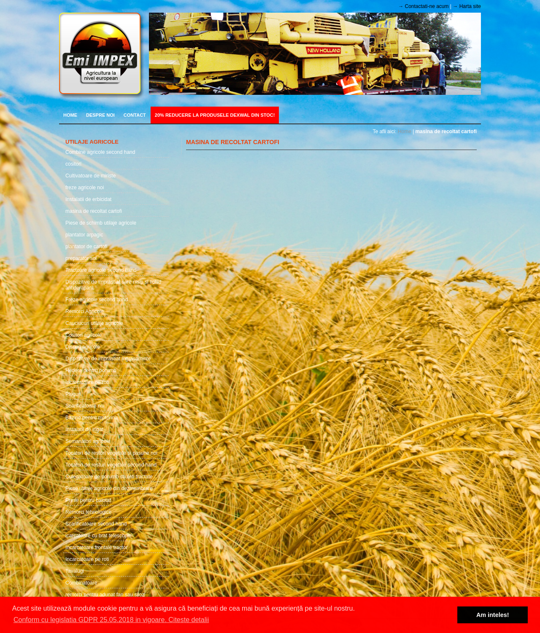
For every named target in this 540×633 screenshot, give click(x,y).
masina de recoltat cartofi (93, 211)
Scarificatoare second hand (96, 524)
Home (70, 115)
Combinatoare (81, 583)
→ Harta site (467, 6)
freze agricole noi (84, 187)
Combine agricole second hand (100, 152)
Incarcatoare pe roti (87, 559)
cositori (73, 164)
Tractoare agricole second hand (100, 270)
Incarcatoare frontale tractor (96, 547)
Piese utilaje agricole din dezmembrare (109, 488)
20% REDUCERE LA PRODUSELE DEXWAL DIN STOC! (215, 115)
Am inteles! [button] (492, 615)
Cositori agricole (83, 335)
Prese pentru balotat (88, 500)
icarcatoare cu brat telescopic (98, 536)
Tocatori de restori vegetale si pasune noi (111, 453)
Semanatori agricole (88, 441)
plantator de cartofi (86, 246)
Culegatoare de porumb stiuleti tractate (109, 477)
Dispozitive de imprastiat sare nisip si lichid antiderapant (113, 285)
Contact (135, 115)
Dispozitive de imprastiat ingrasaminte (108, 359)
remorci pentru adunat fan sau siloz (104, 595)
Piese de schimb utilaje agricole (100, 223)
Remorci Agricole (84, 311)
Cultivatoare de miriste (90, 176)
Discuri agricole (82, 347)
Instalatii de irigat (84, 429)
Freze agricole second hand (96, 300)
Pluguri (73, 394)
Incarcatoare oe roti (87, 382)
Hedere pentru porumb (90, 370)
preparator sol (81, 258)
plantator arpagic (84, 235)
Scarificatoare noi (85, 406)
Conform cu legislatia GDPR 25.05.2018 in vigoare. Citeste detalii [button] (111, 619)
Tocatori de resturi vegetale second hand (111, 465)
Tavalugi (74, 571)
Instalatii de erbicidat (88, 199)
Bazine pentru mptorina (91, 418)
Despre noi (100, 115)
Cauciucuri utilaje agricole (94, 323)
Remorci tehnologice (88, 512)
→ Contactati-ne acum (423, 6)
